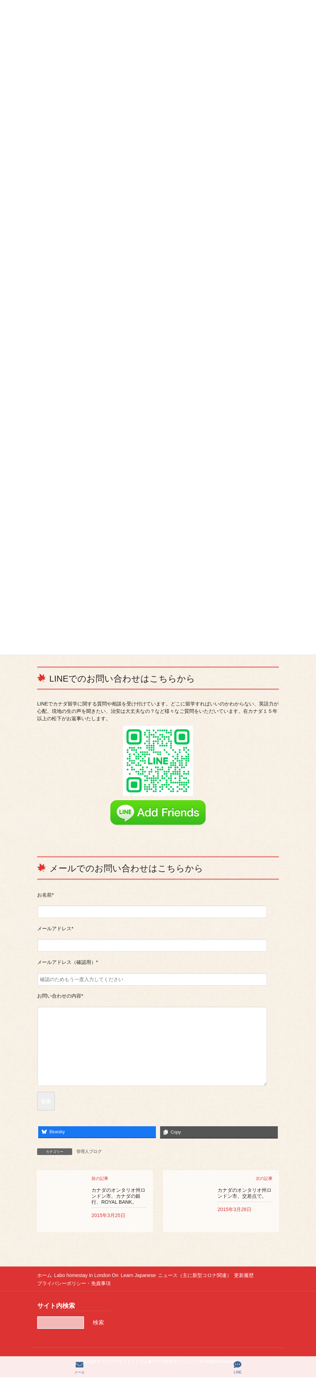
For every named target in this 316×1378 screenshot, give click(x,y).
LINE (237, 1367)
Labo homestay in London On (89, 1276)
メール (79, 1367)
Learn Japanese (144, 1276)
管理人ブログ (89, 1151)
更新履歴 (256, 1276)
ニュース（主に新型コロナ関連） (204, 1276)
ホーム (44, 1276)
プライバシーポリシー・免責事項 (74, 1284)
